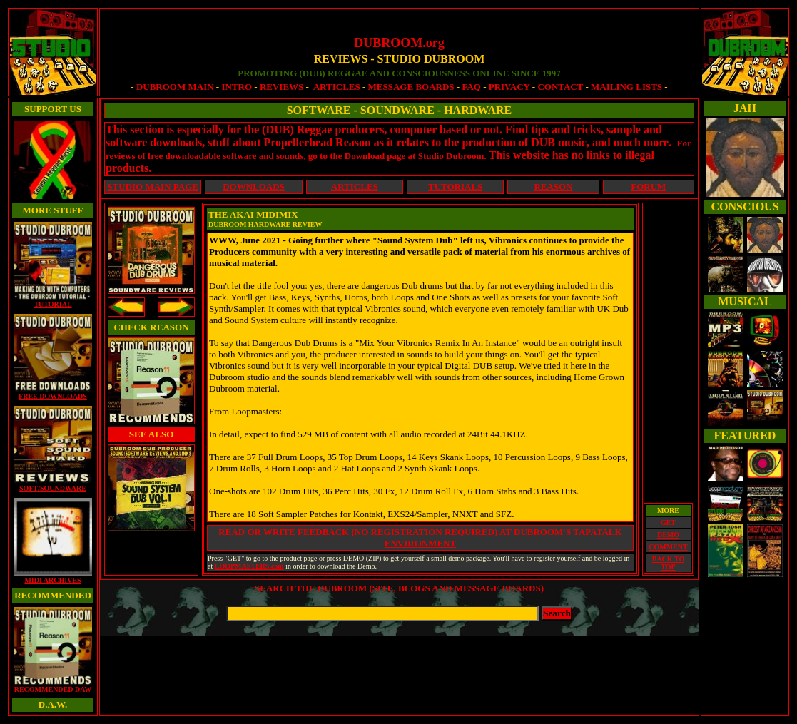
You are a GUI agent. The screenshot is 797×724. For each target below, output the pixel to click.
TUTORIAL (53, 301)
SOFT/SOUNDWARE (53, 485)
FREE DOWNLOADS (53, 393)
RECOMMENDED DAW (53, 686)
